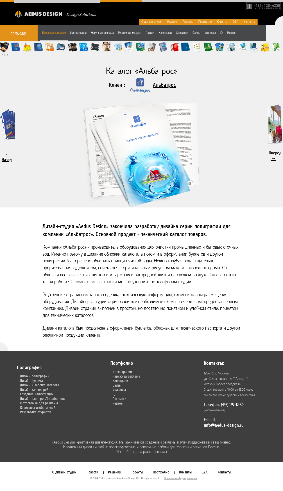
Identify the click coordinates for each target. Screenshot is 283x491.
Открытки (182, 33)
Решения (172, 22)
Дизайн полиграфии (34, 376)
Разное (231, 33)
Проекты (188, 22)
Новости (92, 472)
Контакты (249, 22)
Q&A (235, 22)
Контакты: (214, 363)
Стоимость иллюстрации (94, 282)
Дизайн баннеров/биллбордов (42, 398)
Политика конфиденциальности (180, 478)
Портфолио (205, 22)
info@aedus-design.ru (224, 425)
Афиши (150, 33)
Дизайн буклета (31, 380)
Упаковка (210, 33)
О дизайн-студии (151, 22)
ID (221, 33)
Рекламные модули (129, 33)
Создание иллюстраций (37, 394)
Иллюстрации (78, 33)
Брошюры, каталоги (54, 33)
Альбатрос (164, 85)
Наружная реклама (102, 33)
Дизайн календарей (34, 389)
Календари (165, 33)
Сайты (196, 33)
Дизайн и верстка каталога (39, 385)
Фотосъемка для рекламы (39, 403)
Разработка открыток (35, 412)
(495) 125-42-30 (232, 404)
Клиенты (222, 22)
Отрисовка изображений (37, 407)
